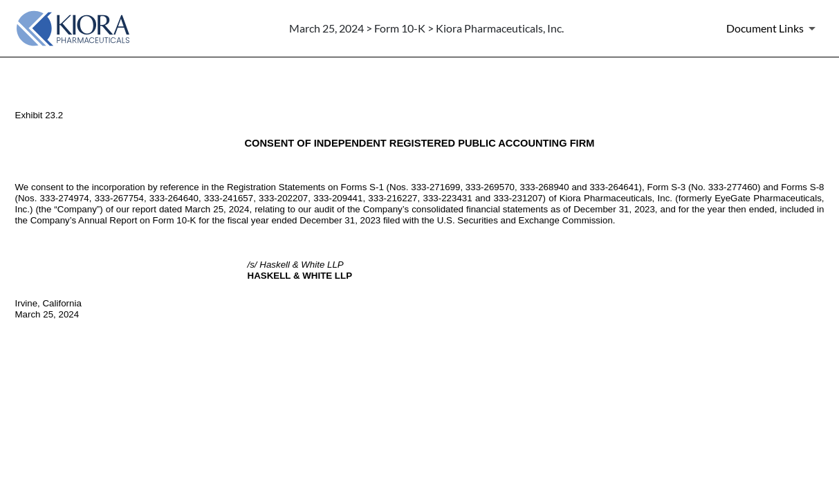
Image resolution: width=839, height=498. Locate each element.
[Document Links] (773, 28)
